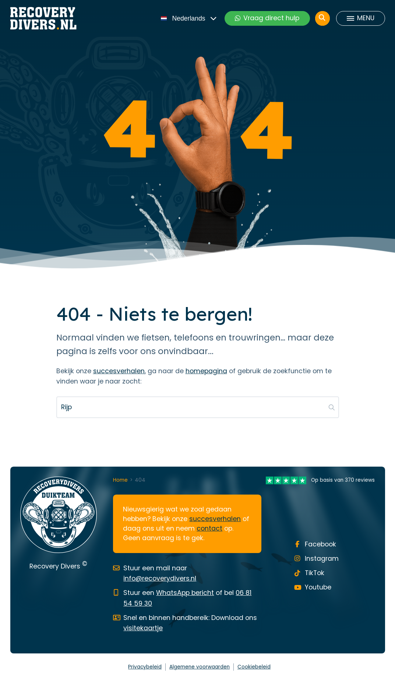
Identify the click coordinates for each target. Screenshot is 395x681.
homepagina (206, 371)
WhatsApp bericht (185, 592)
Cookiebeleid (254, 666)
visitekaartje (143, 628)
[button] (332, 407)
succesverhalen (119, 371)
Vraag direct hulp (267, 18)
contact (209, 528)
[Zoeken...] (197, 407)
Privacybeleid (145, 666)
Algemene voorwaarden (199, 666)
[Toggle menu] (360, 18)
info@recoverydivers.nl (159, 578)
